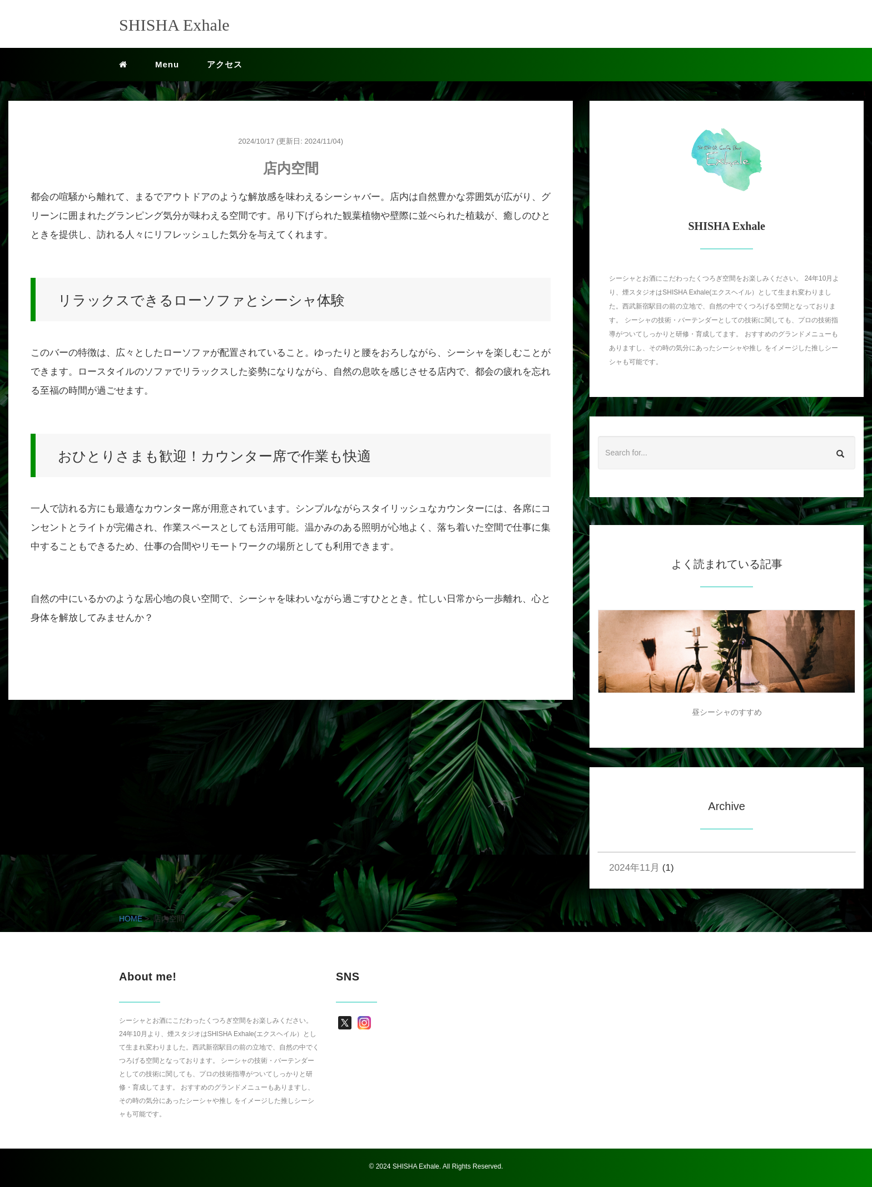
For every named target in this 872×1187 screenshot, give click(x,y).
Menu (167, 64)
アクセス (224, 64)
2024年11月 (634, 867)
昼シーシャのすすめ (727, 712)
